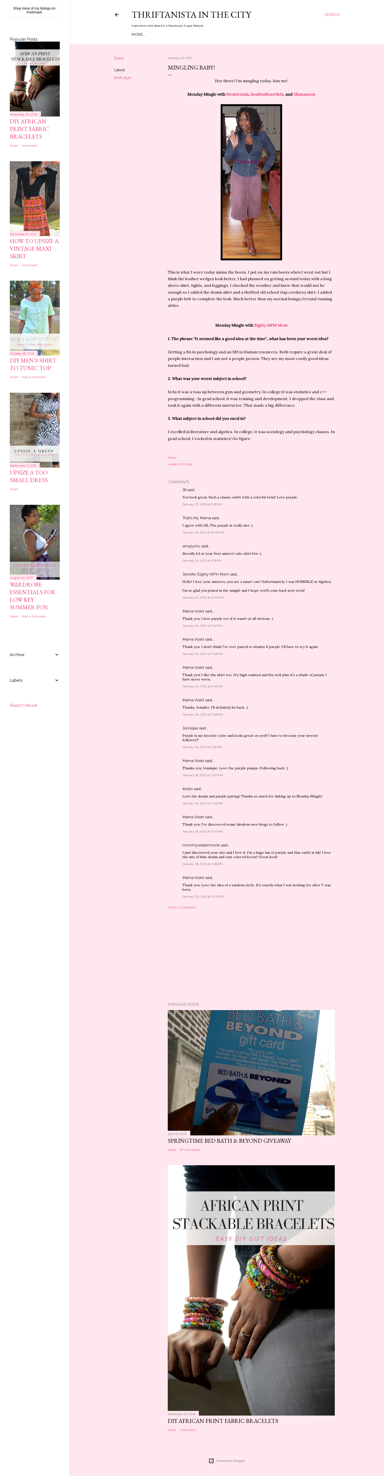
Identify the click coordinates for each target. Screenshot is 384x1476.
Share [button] (119, 58)
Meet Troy (156, 34)
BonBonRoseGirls (267, 94)
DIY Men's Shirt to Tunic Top (33, 364)
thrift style (122, 78)
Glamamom (304, 94)
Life (207, 34)
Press (220, 34)
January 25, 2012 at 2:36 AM (202, 747)
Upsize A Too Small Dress (29, 476)
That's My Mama (196, 518)
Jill (184, 490)
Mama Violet (193, 611)
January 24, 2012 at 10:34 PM (203, 597)
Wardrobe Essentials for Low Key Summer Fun (33, 596)
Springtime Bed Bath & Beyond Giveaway (229, 1140)
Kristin (187, 789)
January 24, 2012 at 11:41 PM (202, 625)
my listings (43, 8)
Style (175, 34)
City (196, 34)
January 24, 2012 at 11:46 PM (202, 714)
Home (137, 34)
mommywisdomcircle (201, 845)
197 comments (190, 1150)
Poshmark (34, 12)
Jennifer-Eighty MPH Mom (205, 574)
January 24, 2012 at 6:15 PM (201, 560)
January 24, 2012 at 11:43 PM (202, 654)
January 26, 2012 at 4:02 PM (202, 803)
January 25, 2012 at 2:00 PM (202, 775)
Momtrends (237, 94)
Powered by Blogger (226, 1461)
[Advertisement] (251, 956)
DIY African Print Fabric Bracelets (223, 1421)
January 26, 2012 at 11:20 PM (202, 831)
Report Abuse (23, 705)
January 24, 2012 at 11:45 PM (202, 686)
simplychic (191, 546)
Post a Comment (182, 907)
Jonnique (190, 728)
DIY (186, 34)
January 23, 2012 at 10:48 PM (203, 532)
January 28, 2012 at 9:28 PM (202, 864)
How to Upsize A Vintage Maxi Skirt (34, 248)
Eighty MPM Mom (271, 325)
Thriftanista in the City (191, 14)
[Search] (332, 15)
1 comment (187, 1430)
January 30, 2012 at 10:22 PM (203, 896)
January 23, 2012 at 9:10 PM (202, 504)
